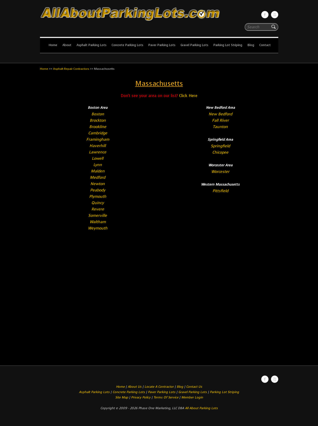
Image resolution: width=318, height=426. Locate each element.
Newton (97, 183)
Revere (97, 209)
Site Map (121, 397)
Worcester (220, 171)
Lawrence (97, 152)
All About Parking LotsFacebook (265, 14)
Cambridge (97, 133)
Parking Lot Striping (227, 45)
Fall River (220, 120)
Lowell (97, 158)
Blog (250, 45)
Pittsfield (220, 190)
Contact (265, 45)
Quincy (97, 202)
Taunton (220, 126)
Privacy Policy (141, 397)
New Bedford (220, 114)
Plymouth (97, 196)
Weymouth (97, 228)
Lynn (97, 164)
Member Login (192, 397)
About (66, 45)
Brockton (98, 120)
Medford (97, 177)
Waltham (98, 221)
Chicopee (220, 152)
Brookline (97, 126)
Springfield (220, 146)
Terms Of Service (166, 397)
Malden (98, 171)
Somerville (97, 215)
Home (52, 45)
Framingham (97, 139)
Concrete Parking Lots (127, 45)
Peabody (97, 190)
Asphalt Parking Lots (91, 45)
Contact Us (194, 387)
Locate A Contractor (159, 387)
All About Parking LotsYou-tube (274, 14)
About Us (135, 387)
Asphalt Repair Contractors (71, 69)
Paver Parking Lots (161, 45)
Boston (97, 114)
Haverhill (97, 145)
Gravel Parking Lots (194, 45)
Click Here (188, 95)
